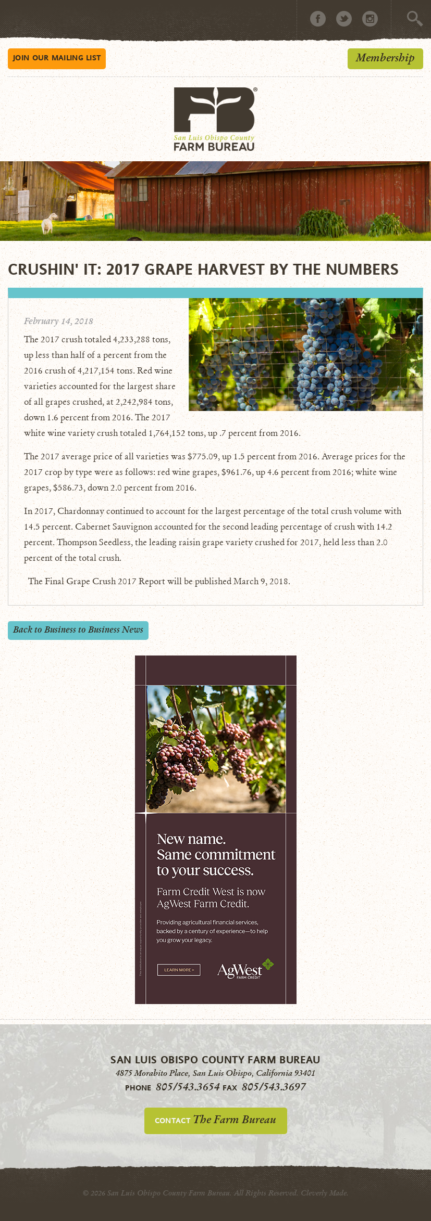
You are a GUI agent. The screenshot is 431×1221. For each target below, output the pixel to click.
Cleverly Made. (325, 1193)
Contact (215, 1119)
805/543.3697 (274, 1087)
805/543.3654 (188, 1087)
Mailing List (57, 57)
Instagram (370, 19)
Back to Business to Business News (78, 629)
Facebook (318, 19)
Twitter (344, 19)
